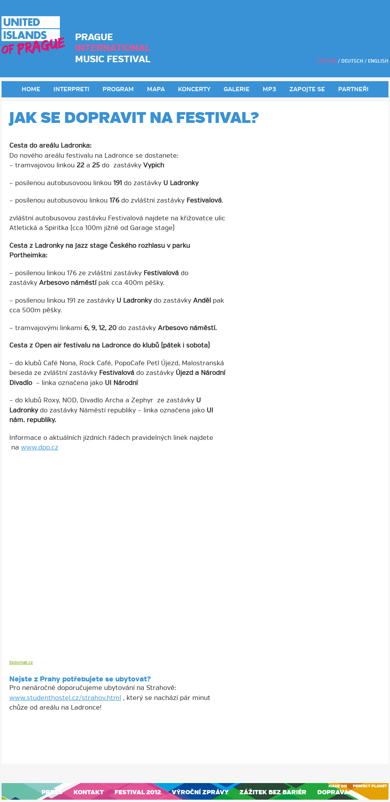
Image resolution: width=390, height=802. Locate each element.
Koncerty (194, 89)
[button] (195, 466)
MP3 (269, 89)
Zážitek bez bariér (272, 792)
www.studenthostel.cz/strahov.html (65, 698)
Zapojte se (307, 89)
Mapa (156, 89)
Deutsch (352, 61)
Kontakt (89, 792)
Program (118, 89)
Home (31, 89)
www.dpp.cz (39, 447)
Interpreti (71, 89)
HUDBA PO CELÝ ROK (222, 48)
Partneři (353, 89)
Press (52, 792)
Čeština (327, 61)
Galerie (237, 89)
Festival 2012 (138, 792)
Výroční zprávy (200, 792)
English (378, 61)
